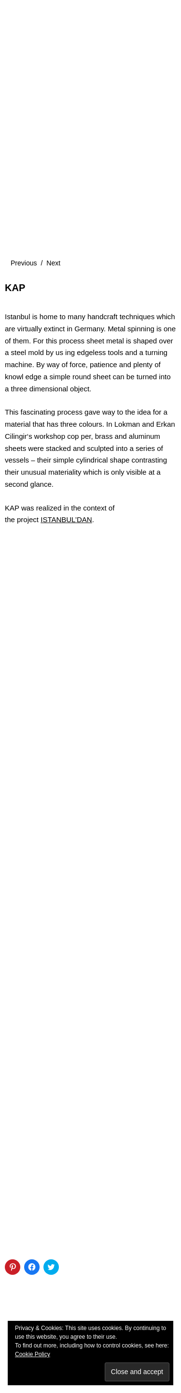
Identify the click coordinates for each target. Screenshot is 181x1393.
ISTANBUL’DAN (66, 519)
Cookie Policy (32, 1354)
